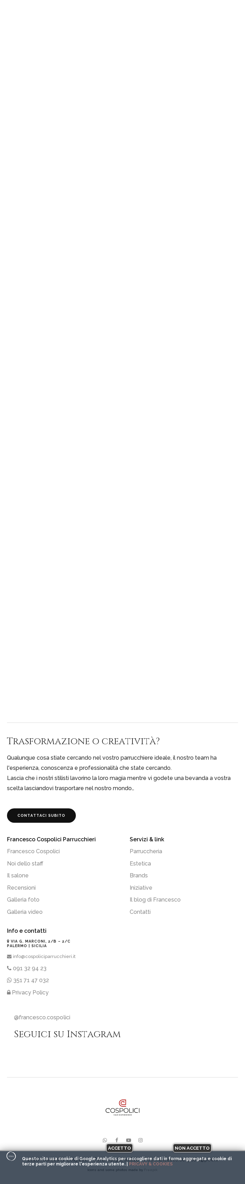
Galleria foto (23, 899)
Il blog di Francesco (155, 899)
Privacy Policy (28, 992)
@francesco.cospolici (42, 1017)
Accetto (119, 1148)
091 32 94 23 (26, 968)
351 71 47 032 (28, 980)
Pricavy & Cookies (151, 1164)
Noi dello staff (25, 863)
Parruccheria (146, 851)
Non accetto (192, 1148)
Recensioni (21, 887)
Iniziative (141, 887)
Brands (139, 875)
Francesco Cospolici (33, 851)
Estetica (140, 863)
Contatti (140, 912)
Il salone (18, 875)
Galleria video (25, 912)
